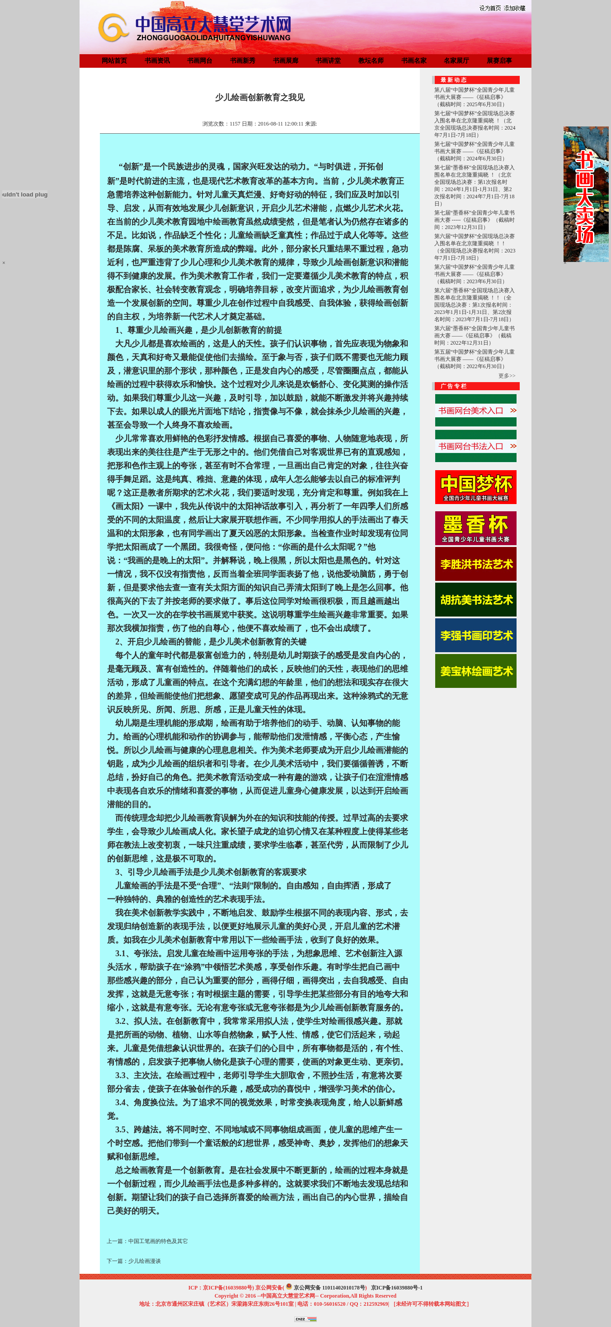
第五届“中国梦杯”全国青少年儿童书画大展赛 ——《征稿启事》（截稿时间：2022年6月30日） (474, 359)
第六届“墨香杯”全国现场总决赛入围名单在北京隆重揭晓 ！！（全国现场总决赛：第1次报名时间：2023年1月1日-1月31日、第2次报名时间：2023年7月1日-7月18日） (474, 304)
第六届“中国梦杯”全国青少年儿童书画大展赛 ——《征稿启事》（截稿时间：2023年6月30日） (474, 274)
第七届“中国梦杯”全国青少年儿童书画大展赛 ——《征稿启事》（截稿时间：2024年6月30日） (474, 151)
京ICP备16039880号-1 (397, 1288)
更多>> (507, 376)
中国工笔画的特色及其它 (158, 1241)
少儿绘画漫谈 (144, 1261)
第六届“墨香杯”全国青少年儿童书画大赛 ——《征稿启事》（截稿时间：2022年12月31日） (474, 335)
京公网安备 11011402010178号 (329, 1288)
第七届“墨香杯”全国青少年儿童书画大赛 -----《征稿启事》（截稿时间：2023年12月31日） (474, 220)
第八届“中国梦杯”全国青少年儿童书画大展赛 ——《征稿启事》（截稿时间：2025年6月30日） (474, 97)
